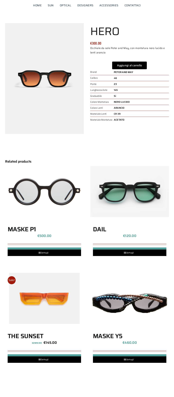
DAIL (99, 229)
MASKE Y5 (108, 336)
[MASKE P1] (44, 191)
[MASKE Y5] (129, 298)
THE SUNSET (26, 336)
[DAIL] (129, 191)
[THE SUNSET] (44, 298)
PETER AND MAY (123, 72)
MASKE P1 (22, 229)
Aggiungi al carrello (129, 65)
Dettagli (45, 252)
